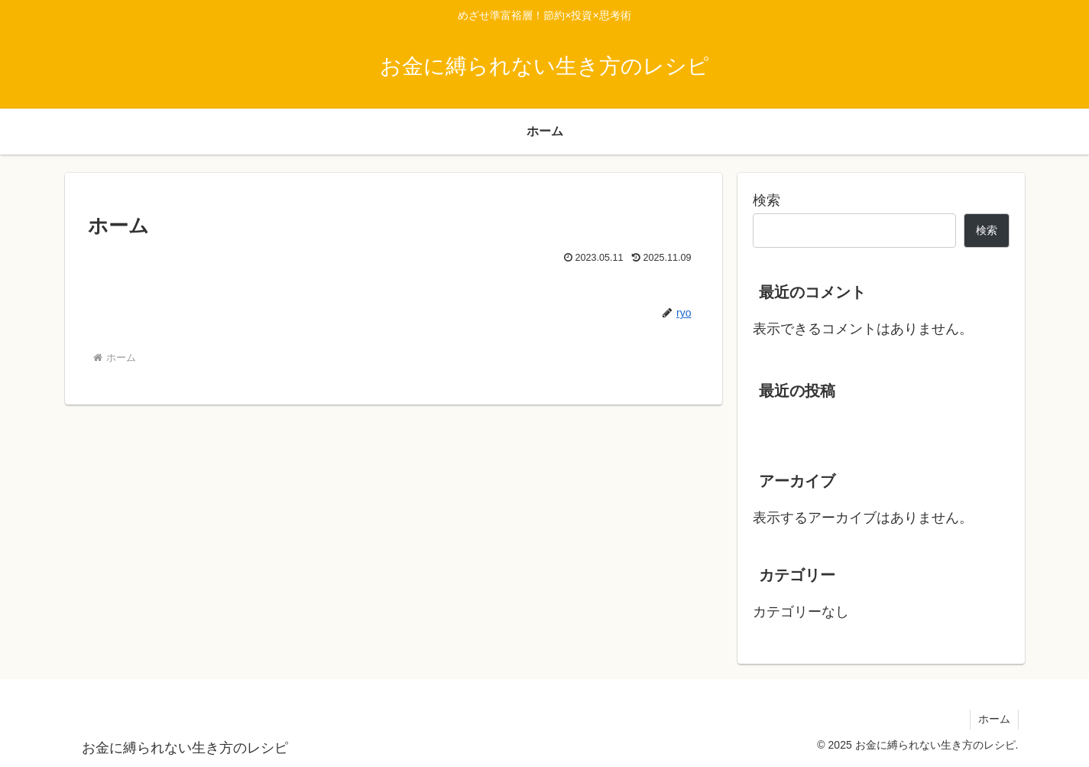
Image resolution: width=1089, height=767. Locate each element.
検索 (766, 200)
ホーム (994, 719)
